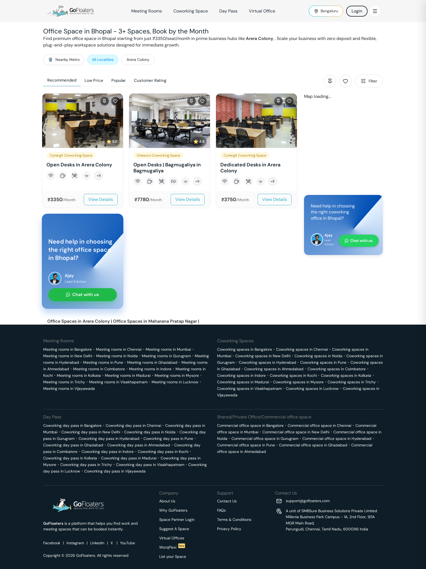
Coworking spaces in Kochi (293, 375)
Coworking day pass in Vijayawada (115, 471)
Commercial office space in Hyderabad (336, 438)
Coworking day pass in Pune (168, 438)
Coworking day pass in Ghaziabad (73, 445)
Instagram (75, 542)
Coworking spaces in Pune (323, 362)
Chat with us (82, 294)
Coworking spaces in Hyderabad (267, 362)
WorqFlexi (172, 547)
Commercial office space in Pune (246, 445)
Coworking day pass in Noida (150, 432)
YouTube (127, 542)
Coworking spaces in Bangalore (244, 349)
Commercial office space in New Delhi (295, 432)
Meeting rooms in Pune (103, 362)
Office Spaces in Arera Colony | (80, 321)
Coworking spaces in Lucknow (312, 388)
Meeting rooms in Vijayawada (69, 388)
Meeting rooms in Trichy (64, 382)
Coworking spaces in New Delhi (262, 355)
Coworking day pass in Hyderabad (109, 438)
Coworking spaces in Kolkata (346, 375)
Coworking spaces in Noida (318, 355)
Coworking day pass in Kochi (163, 451)
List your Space (172, 556)
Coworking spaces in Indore (241, 375)
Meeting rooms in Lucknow (175, 382)
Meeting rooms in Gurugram (166, 355)
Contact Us (227, 501)
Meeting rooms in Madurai (128, 375)
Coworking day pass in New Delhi (90, 432)
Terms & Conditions (234, 519)
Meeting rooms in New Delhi (67, 355)
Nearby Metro (64, 59)
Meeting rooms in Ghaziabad (152, 362)
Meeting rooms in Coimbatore (99, 368)
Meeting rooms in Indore (150, 368)
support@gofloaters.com (308, 500)
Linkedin (97, 542)
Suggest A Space (174, 528)
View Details (100, 199)
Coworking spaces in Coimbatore (337, 368)
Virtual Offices (171, 538)
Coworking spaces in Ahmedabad (273, 368)
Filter (369, 81)
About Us (167, 501)
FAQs (221, 510)
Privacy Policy (229, 528)
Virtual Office (262, 11)
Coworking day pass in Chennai (133, 425)
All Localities (103, 59)
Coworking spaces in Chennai (302, 349)
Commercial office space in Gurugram (264, 438)
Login (357, 11)
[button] (82, 151)
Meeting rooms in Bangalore (67, 349)
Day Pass (228, 11)
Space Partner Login (177, 519)
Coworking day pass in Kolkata (70, 458)
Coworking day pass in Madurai (128, 458)
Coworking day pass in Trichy (86, 464)
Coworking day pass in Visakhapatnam (150, 464)
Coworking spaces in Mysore (298, 382)
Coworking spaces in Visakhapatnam (249, 388)
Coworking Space (190, 11)
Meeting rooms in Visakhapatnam (118, 382)
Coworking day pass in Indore (108, 451)
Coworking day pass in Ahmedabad (138, 445)
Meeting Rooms (146, 11)
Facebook (51, 542)
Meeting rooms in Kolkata (79, 375)
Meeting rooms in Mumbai (168, 349)
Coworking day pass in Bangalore (72, 425)
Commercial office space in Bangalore (250, 425)
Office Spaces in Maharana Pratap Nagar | (156, 321)
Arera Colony (259, 38)
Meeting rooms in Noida (117, 355)
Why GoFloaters (173, 510)
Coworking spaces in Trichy (352, 382)
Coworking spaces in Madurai (243, 382)
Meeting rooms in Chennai (119, 349)
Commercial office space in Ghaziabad (313, 445)
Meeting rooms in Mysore (177, 375)
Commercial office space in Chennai (319, 425)
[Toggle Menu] (375, 11)
